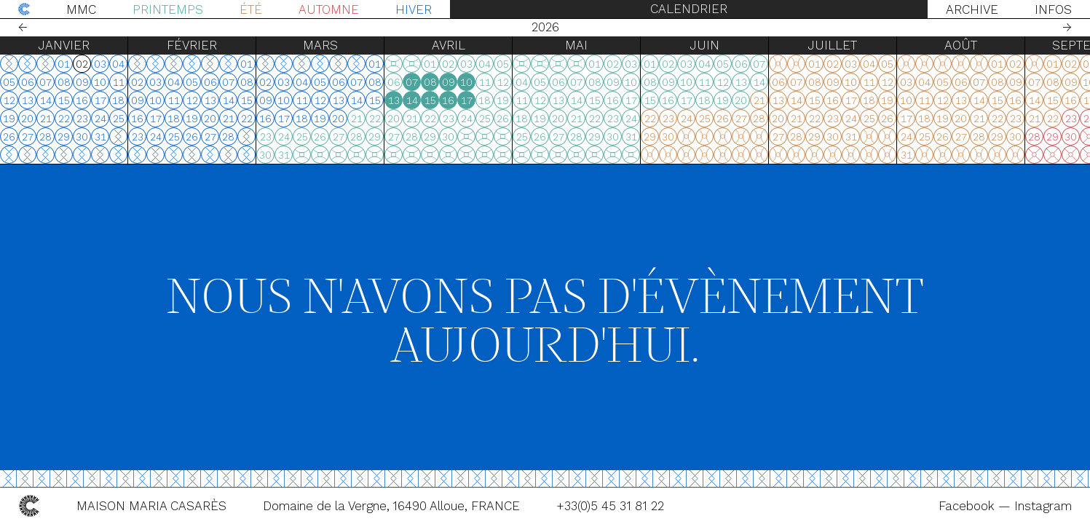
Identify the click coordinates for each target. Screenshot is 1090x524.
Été (251, 9)
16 (448, 100)
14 (412, 100)
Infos (1053, 9)
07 (412, 82)
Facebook (968, 506)
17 (467, 100)
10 (466, 82)
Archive (972, 9)
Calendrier (688, 8)
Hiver (413, 9)
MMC (81, 9)
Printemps (168, 9)
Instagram (1043, 506)
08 (430, 82)
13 (394, 100)
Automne (329, 9)
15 (430, 100)
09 (448, 82)
